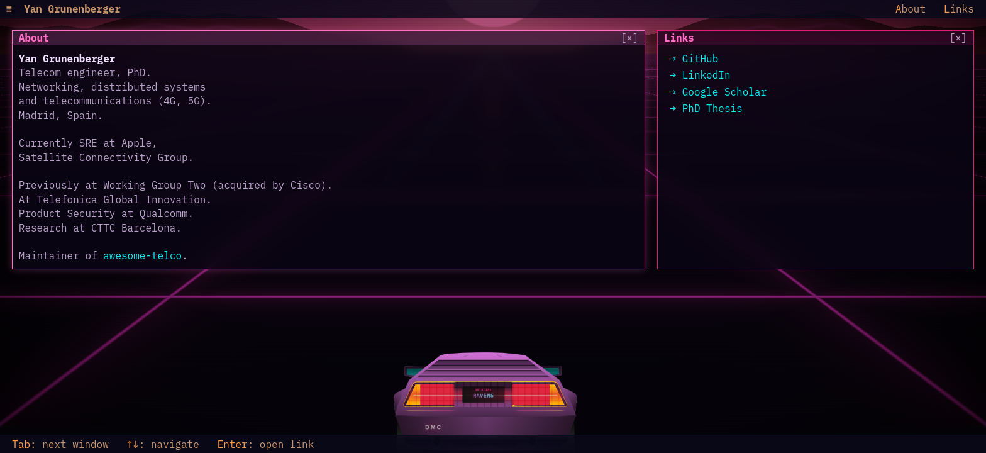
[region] (328, 149)
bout (910, 9)
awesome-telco (142, 255)
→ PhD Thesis (706, 108)
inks (959, 9)
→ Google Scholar (718, 92)
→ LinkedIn (700, 75)
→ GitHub (694, 58)
